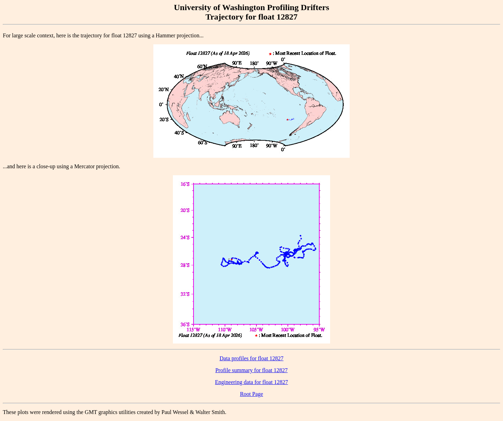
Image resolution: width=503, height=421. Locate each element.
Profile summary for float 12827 (251, 370)
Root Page (251, 394)
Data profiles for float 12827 (251, 358)
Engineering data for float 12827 (251, 382)
